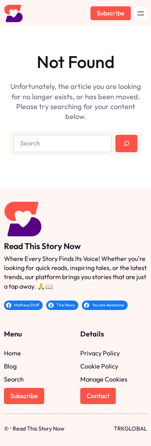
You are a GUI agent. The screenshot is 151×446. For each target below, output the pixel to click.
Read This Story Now (42, 246)
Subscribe (111, 13)
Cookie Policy (99, 366)
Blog (10, 366)
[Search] (126, 143)
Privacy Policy (100, 353)
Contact (98, 396)
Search (14, 379)
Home (12, 353)
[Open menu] (140, 13)
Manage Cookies (103, 379)
